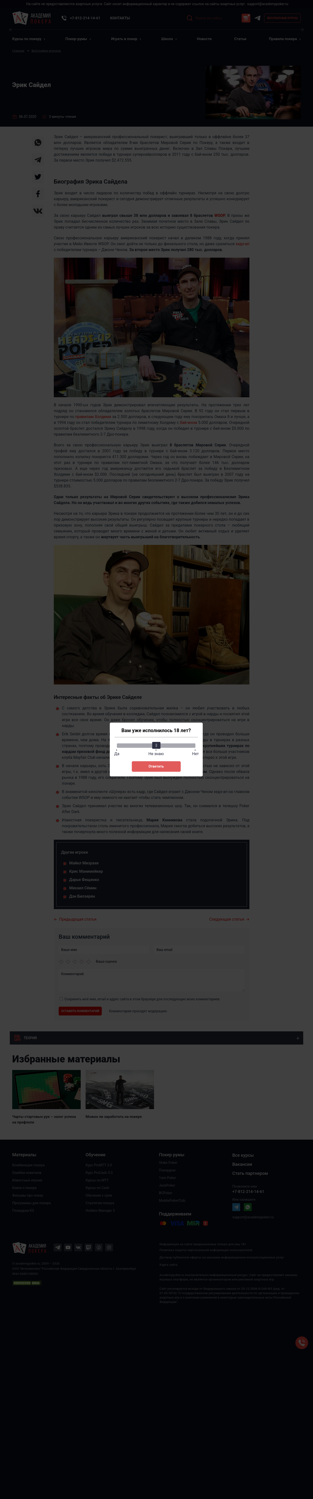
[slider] (156, 745)
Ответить (156, 766)
